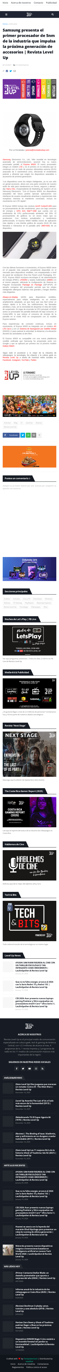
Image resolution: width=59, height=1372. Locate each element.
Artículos (13, 24)
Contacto (38, 2)
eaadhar (29, 1361)
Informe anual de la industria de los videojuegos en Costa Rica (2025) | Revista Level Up (35, 1292)
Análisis (7, 599)
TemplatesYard (30, 1358)
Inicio (5, 2)
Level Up (29, 423)
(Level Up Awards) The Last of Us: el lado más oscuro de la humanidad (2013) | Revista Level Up (34, 1103)
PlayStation (29, 603)
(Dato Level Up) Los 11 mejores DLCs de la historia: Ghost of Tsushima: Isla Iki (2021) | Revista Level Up (35, 1153)
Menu (6, 14)
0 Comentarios (22, 65)
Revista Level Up (10, 427)
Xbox (45, 607)
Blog (15, 423)
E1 (22, 423)
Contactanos (43, 1364)
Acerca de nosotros (21, 2)
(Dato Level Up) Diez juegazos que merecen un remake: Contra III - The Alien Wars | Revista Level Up (35, 1087)
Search (52, 14)
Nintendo (48, 599)
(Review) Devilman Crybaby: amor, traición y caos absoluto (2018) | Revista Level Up (34, 1308)
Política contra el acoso (36, 1367)
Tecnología (24, 607)
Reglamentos (18, 1367)
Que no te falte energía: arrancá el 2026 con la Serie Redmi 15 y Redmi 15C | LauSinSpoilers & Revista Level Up (34, 984)
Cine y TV (26, 599)
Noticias (39, 423)
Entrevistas (37, 599)
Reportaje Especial (44, 603)
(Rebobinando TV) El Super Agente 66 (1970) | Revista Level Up (33, 1118)
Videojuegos (35, 607)
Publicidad (51, 2)
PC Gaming (17, 603)
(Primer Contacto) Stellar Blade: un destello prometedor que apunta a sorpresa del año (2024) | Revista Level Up (35, 1275)
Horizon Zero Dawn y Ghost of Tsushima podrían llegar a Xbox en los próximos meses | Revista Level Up (34, 1325)
